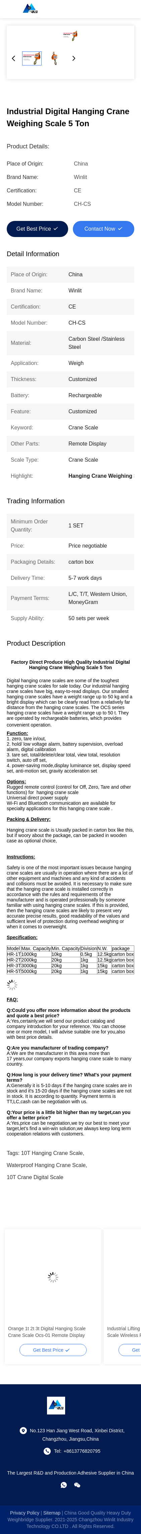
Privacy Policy (24, 1513)
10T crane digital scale (35, 1177)
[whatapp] (63, 1485)
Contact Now (99, 229)
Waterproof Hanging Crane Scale (46, 1165)
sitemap (51, 1513)
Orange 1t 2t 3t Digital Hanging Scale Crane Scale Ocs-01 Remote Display (47, 1332)
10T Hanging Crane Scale (52, 1153)
